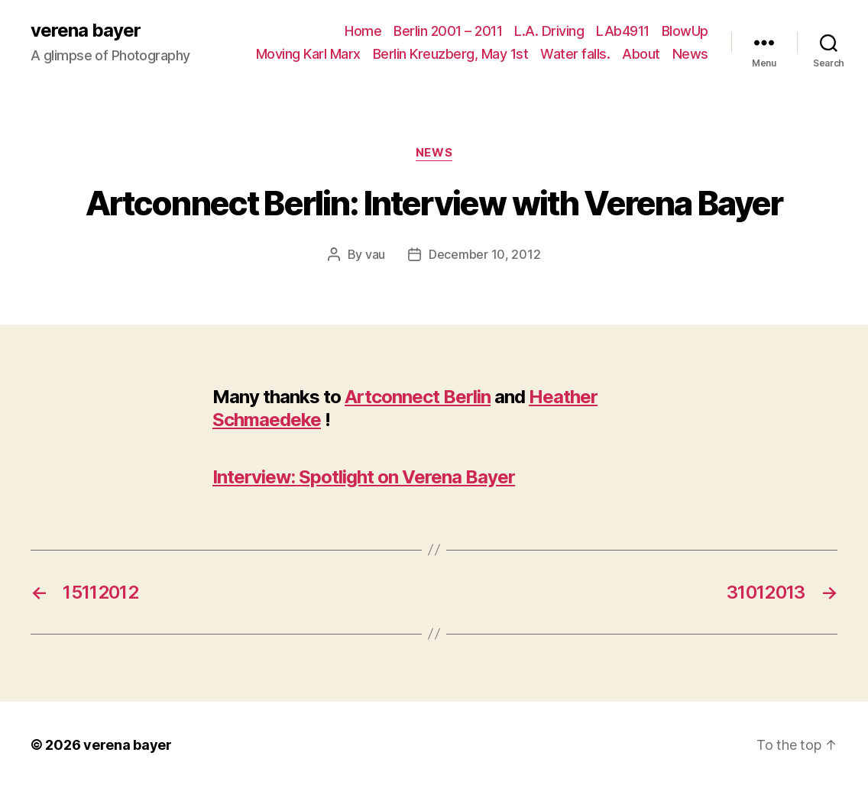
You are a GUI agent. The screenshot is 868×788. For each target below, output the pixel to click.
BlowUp (685, 31)
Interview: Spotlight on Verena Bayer (363, 477)
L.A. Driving (549, 31)
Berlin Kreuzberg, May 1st (451, 54)
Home (363, 31)
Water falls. (575, 54)
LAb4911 (622, 31)
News (690, 54)
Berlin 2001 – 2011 (448, 31)
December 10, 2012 (484, 254)
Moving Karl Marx (308, 54)
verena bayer (86, 30)
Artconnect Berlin (418, 397)
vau (375, 254)
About (641, 54)
